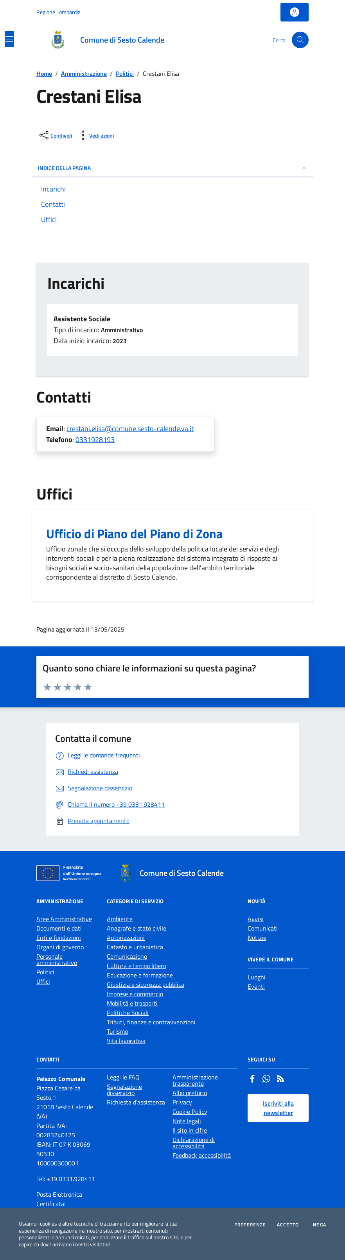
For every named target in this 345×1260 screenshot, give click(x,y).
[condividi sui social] (55, 135)
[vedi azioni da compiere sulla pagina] (95, 135)
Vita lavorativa (126, 1040)
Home (44, 73)
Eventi (256, 986)
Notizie (257, 937)
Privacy (182, 1102)
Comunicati (263, 928)
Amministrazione (84, 73)
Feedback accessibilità (201, 1155)
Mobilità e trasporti (132, 1003)
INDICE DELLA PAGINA (172, 168)
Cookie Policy (189, 1111)
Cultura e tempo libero (136, 965)
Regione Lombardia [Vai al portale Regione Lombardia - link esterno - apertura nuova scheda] (58, 12)
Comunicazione (127, 956)
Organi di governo (60, 947)
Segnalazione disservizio (124, 1089)
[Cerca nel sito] (300, 40)
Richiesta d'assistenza (136, 1102)
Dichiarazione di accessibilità (193, 1143)
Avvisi (256, 919)
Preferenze (250, 1224)
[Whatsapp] (266, 1079)
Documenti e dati (59, 928)
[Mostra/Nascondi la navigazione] (9, 39)
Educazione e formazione (140, 975)
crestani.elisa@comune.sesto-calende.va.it (130, 428)
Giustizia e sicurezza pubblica (145, 984)
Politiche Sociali (128, 1012)
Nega (319, 1224)
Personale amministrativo (56, 959)
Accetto (288, 1224)
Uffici (43, 981)
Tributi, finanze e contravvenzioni (151, 1022)
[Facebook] (252, 1079)
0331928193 (95, 439)
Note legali (186, 1121)
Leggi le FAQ (123, 1077)
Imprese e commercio (135, 994)
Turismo (117, 1031)
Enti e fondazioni (58, 937)
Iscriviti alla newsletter (278, 1108)
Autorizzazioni (126, 937)
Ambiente (120, 919)
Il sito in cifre (189, 1130)
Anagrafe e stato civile (136, 928)
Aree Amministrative (64, 919)
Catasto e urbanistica (135, 947)
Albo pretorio (189, 1092)
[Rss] (280, 1079)
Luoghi (257, 977)
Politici (125, 73)
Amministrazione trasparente (195, 1080)
